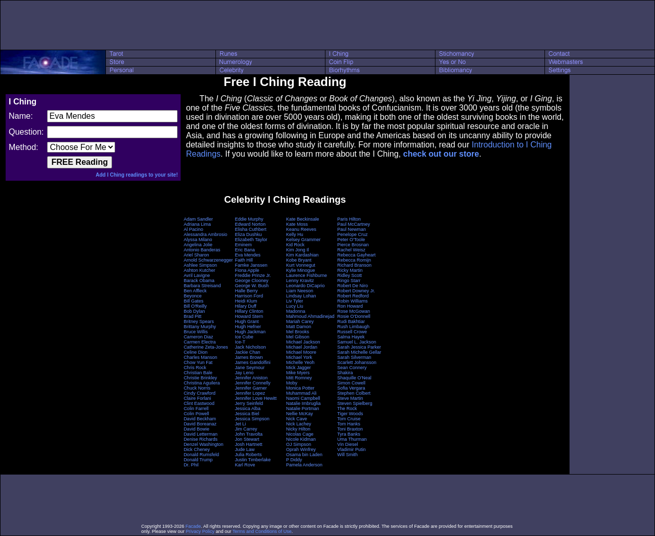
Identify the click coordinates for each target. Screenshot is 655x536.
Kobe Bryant (299, 260)
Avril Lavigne (197, 275)
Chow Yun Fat (198, 362)
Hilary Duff (245, 306)
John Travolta (249, 434)
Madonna (295, 311)
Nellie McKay (299, 413)
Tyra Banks (348, 434)
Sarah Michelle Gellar (359, 352)
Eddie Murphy (249, 219)
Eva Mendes (247, 255)
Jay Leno (244, 372)
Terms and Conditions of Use (262, 531)
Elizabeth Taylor (251, 239)
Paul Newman (351, 229)
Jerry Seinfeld (249, 403)
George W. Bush (252, 285)
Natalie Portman (302, 408)
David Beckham (200, 418)
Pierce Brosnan (353, 244)
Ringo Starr (349, 280)
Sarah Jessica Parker (359, 347)
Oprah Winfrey (301, 449)
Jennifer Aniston (251, 377)
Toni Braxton (350, 429)
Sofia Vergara (351, 388)
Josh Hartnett (249, 444)
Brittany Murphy (200, 326)
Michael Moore (301, 352)
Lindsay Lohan (301, 295)
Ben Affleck (195, 290)
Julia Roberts (248, 454)
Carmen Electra (200, 342)
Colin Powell (196, 413)
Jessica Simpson (252, 418)
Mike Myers (298, 372)
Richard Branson (354, 265)
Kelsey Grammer (303, 239)
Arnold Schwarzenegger (208, 260)
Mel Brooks (297, 331)
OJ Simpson (298, 444)
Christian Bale (198, 372)
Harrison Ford (249, 295)
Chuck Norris (197, 388)
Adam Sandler (198, 219)
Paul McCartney (353, 224)
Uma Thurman (351, 439)
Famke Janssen (251, 265)
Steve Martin (350, 398)
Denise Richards (200, 439)
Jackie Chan (247, 352)
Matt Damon (298, 326)
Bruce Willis (196, 331)
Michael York (299, 357)
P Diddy (294, 459)
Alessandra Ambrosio (205, 234)
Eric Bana (245, 249)
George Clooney (252, 280)
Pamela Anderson (304, 464)
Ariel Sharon (196, 255)
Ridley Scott (349, 275)
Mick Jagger (298, 367)
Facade (193, 526)
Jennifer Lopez (250, 393)
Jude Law (245, 449)
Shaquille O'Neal (354, 377)
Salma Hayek (351, 336)
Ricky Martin (350, 270)
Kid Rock (295, 244)
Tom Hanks (348, 423)
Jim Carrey (246, 429)
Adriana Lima (197, 224)
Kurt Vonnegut (300, 265)
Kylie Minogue (300, 270)
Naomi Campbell (303, 398)
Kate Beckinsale (302, 219)
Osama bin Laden (304, 454)
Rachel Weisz (351, 249)
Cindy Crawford (199, 393)
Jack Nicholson (250, 347)
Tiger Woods (350, 413)
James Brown (249, 357)
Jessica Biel (247, 413)
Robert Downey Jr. (356, 290)
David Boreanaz (200, 423)
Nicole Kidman (301, 439)
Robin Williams (352, 301)
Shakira (345, 372)
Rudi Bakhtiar (351, 321)
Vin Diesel (347, 444)
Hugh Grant (247, 321)
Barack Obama (199, 280)
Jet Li (240, 423)
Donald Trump (198, 459)
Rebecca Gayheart (356, 255)
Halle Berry (246, 290)
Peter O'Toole (351, 239)
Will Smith (347, 454)
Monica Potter (300, 388)
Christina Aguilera (202, 382)
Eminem (243, 244)
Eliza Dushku (248, 234)
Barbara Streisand (202, 285)
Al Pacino (193, 229)
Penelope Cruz (352, 234)
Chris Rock (195, 367)
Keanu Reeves (301, 229)
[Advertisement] (327, 25)
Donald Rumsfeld (201, 454)
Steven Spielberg (355, 403)
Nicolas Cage (300, 434)
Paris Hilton (349, 219)
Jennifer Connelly (253, 382)
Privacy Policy (200, 531)
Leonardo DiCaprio (305, 285)
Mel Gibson (298, 336)
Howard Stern (249, 316)
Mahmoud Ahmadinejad (310, 316)
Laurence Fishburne (306, 275)
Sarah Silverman (354, 357)
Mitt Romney (299, 377)
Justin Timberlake (253, 459)
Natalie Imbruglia (303, 403)
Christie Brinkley (200, 377)
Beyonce (193, 295)
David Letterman (200, 434)
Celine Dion (196, 352)
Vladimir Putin (351, 449)
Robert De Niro (352, 285)
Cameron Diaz (198, 336)
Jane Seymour (250, 367)
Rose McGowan (353, 311)
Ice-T (240, 342)
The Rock (347, 408)
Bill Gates (194, 301)
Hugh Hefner (248, 326)
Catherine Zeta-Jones (206, 347)
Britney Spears (199, 321)
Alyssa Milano (198, 239)
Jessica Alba (247, 408)
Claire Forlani (197, 398)
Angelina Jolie (198, 244)
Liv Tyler (294, 301)
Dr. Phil (191, 464)
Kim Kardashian (302, 255)
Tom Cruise (349, 418)
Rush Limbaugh (353, 326)
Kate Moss (297, 224)
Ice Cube (244, 336)
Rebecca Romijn (354, 260)
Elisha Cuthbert (251, 229)
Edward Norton (250, 224)
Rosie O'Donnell (353, 316)
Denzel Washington (204, 444)
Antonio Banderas (202, 249)
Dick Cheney (197, 449)
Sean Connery (352, 367)
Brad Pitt (193, 316)
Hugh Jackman (250, 331)
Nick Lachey (298, 423)
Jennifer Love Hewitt (256, 398)
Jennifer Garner (251, 388)
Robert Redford (353, 295)
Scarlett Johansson (357, 362)
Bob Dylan (194, 311)
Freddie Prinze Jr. (253, 275)
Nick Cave (296, 418)
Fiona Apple (247, 270)
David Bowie (196, 429)
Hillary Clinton (249, 311)
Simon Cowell (351, 382)
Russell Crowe (352, 331)
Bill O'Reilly (195, 306)
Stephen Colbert (353, 393)
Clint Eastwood (199, 403)
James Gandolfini (253, 362)
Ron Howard (350, 306)
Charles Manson (200, 357)
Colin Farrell (196, 408)
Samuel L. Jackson (356, 342)
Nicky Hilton (298, 429)
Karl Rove (245, 464)
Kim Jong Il (297, 249)
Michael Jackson (303, 342)
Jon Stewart (247, 439)
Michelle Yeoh (300, 362)
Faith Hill (244, 260)
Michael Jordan (301, 347)
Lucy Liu (294, 306)
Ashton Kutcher (199, 270)
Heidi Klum (246, 301)
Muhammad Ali (301, 393)
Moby (291, 382)
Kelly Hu (294, 234)
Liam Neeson (299, 290)
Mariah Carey (300, 321)
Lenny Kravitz (300, 280)
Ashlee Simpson (200, 265)
